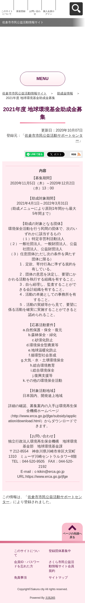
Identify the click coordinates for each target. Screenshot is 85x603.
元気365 (50, 597)
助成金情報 (65, 93)
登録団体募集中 (60, 551)
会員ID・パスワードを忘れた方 (26, 564)
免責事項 (20, 577)
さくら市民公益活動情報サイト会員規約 (61, 566)
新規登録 (20, 11)
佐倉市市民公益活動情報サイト (24, 93)
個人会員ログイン (48, 12)
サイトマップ (58, 577)
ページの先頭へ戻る (72, 535)
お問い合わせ (35, 12)
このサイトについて (7, 12)
